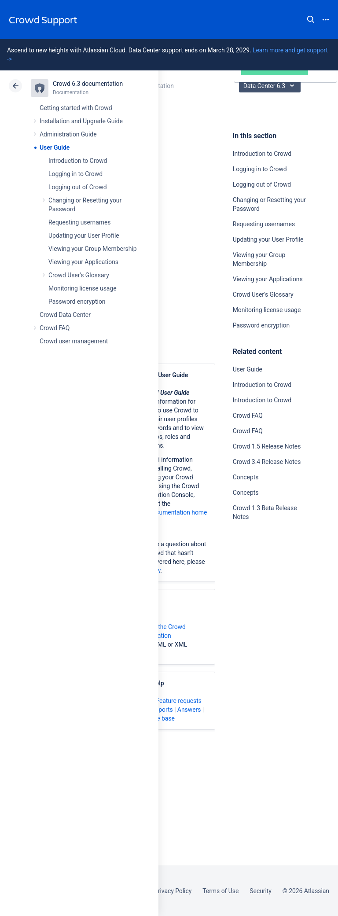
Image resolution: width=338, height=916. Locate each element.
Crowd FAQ (55, 327)
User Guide (55, 147)
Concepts (246, 477)
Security (261, 890)
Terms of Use (220, 890)
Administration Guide (68, 134)
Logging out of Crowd (77, 187)
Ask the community (263, 603)
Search (311, 19)
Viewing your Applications (83, 261)
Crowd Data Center (65, 314)
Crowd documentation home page (168, 517)
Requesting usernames (79, 222)
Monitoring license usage (82, 288)
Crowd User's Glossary (78, 275)
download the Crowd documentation (158, 631)
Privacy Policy (172, 890)
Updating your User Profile (83, 235)
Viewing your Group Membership (92, 248)
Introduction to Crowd (77, 160)
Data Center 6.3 (270, 85)
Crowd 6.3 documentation (88, 83)
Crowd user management (74, 341)
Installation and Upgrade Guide (81, 121)
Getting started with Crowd (76, 107)
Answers (189, 709)
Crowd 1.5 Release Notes (267, 446)
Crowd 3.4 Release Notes (267, 461)
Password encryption (77, 301)
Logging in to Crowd (75, 173)
